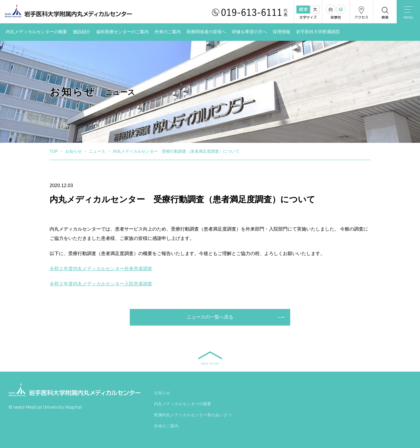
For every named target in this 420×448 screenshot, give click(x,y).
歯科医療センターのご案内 (122, 31)
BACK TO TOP (210, 358)
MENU (408, 13)
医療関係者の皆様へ (206, 31)
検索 (385, 13)
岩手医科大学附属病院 (318, 31)
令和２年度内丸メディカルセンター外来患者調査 (101, 268)
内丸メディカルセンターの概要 (36, 31)
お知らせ (162, 393)
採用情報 (281, 31)
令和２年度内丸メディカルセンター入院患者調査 (101, 283)
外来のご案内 (168, 31)
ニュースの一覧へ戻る (210, 317)
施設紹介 (81, 31)
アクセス (361, 13)
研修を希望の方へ (249, 31)
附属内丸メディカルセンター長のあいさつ (193, 415)
